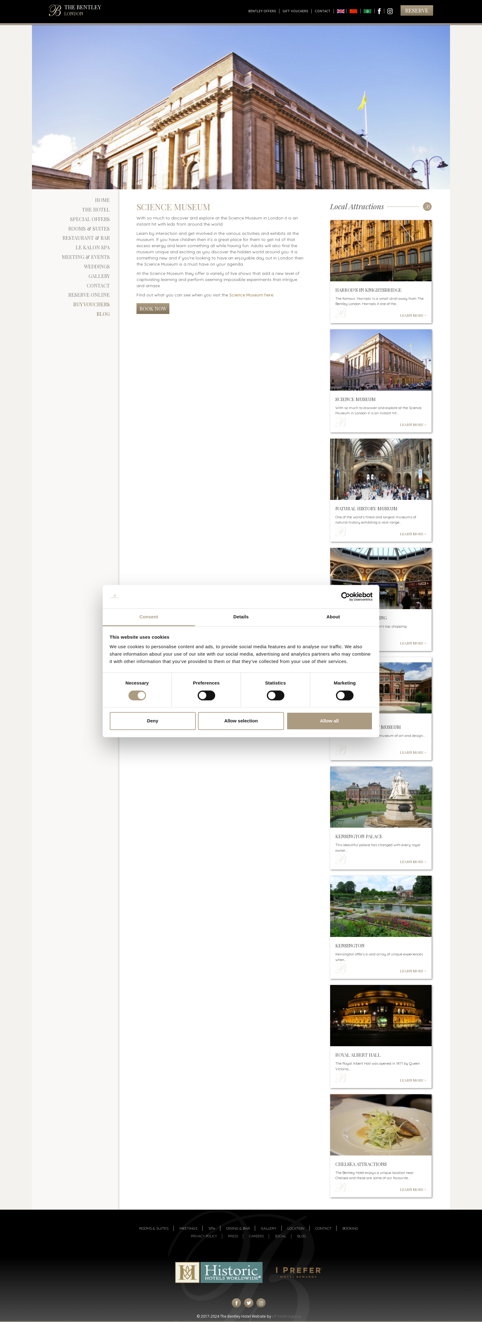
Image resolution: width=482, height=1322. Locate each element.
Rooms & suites (153, 1228)
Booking (350, 1228)
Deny (152, 721)
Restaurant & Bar (86, 238)
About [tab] (333, 617)
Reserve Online (89, 294)
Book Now (153, 308)
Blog (103, 314)
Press (233, 1236)
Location (295, 1228)
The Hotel (96, 209)
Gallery (99, 276)
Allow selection (241, 721)
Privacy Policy (204, 1236)
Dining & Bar (238, 1228)
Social (280, 1236)
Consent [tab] (149, 617)
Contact (322, 11)
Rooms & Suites (89, 228)
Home (102, 200)
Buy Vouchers (91, 304)
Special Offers (90, 219)
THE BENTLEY (82, 10)
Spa (211, 1228)
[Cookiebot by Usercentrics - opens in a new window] (346, 596)
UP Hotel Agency (286, 1316)
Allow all (329, 721)
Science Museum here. (251, 295)
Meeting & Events (86, 257)
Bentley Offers (262, 11)
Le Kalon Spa (93, 247)
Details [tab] (241, 617)
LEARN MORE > (413, 315)
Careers (256, 1236)
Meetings (188, 1228)
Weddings (97, 266)
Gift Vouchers (295, 11)
